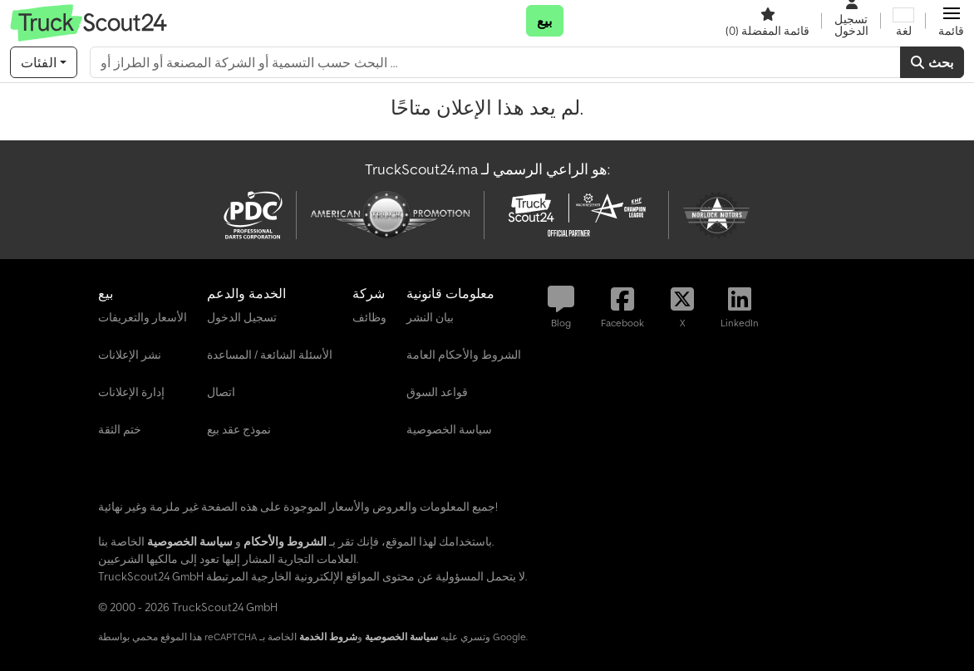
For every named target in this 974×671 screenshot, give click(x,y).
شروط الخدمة (328, 636)
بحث (932, 62)
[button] (951, 21)
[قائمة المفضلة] (767, 21)
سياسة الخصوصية (401, 636)
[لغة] (903, 21)
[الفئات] (43, 62)
